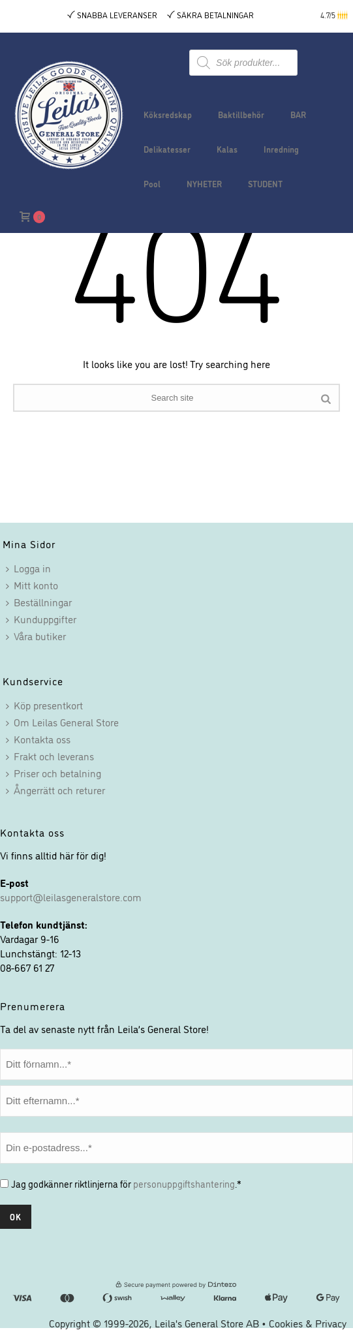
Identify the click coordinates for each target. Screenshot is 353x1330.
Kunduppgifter (41, 618)
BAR (298, 114)
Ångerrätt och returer (55, 789)
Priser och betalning (53, 773)
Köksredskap (168, 114)
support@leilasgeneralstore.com (71, 896)
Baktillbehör (241, 114)
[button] (343, 15)
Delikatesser (167, 149)
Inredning (281, 149)
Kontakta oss (38, 739)
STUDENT (265, 183)
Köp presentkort (44, 705)
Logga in (28, 568)
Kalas (227, 149)
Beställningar (39, 602)
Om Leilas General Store (62, 722)
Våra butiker (36, 635)
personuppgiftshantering (184, 1183)
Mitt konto (32, 585)
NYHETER (204, 183)
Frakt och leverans (50, 756)
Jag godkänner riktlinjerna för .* (126, 1183)
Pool (152, 183)
